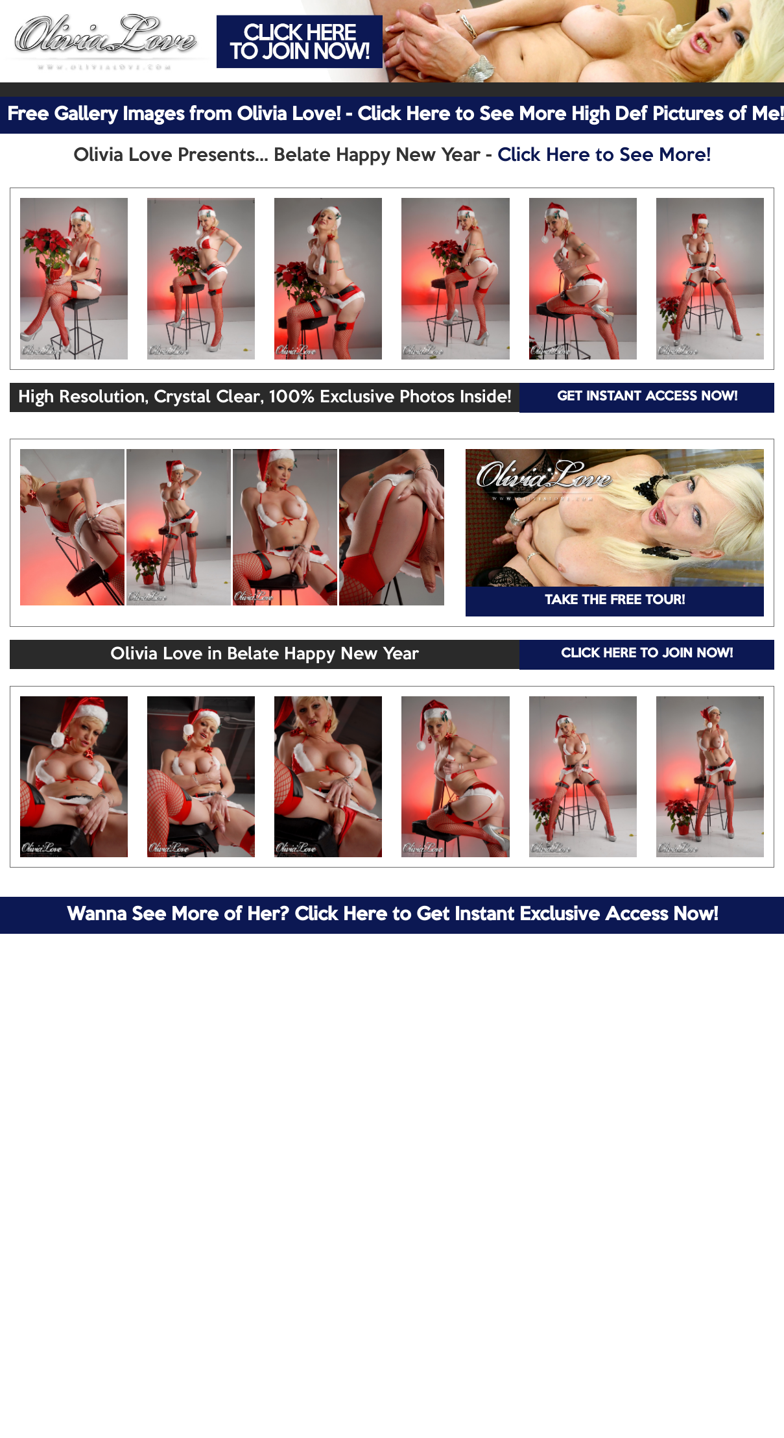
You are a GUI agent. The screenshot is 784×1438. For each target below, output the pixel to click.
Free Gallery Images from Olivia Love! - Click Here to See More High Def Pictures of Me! (395, 114)
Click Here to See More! (604, 155)
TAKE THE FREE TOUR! (615, 601)
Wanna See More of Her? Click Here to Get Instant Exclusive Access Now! (392, 915)
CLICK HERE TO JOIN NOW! (647, 654)
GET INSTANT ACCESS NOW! (647, 397)
